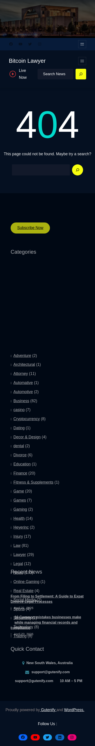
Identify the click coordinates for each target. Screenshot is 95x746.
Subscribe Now (30, 230)
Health (19, 590)
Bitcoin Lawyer (27, 61)
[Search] (81, 74)
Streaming (22, 689)
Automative (23, 454)
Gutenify (48, 710)
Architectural (24, 436)
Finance (20, 545)
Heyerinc (21, 599)
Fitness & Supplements (33, 554)
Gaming (20, 581)
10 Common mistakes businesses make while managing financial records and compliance (46, 633)
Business (21, 472)
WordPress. (74, 710)
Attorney (20, 445)
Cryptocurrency (26, 490)
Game (18, 563)
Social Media (24, 671)
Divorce (20, 527)
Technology (23, 698)
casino (19, 481)
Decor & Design (27, 508)
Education (22, 535)
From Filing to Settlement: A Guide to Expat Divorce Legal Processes (47, 609)
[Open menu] (82, 44)
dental (18, 518)
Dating (19, 499)
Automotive (23, 463)
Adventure (22, 427)
